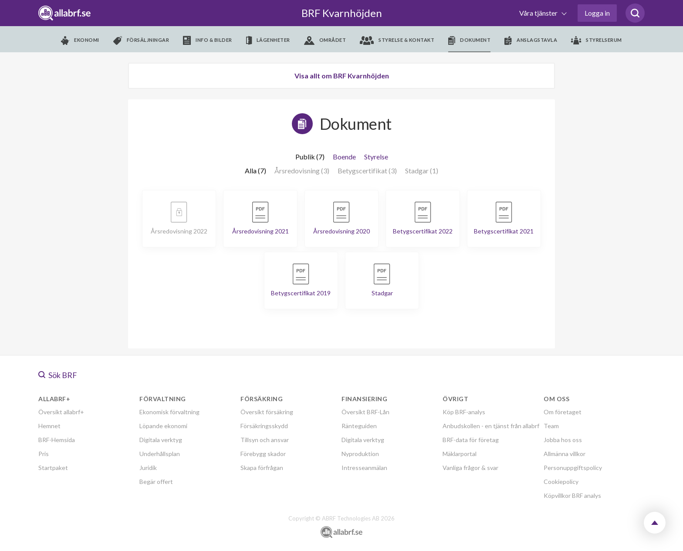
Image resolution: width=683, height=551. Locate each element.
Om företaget (563, 412)
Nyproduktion (360, 453)
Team (551, 425)
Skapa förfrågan (261, 467)
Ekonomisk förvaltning (169, 412)
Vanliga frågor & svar (470, 467)
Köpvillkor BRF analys (572, 495)
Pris (43, 453)
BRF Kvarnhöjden (341, 13)
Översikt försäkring (266, 412)
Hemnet (49, 425)
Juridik (148, 467)
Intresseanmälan (364, 467)
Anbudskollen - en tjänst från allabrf (491, 425)
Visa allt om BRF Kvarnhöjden (341, 75)
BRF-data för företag (471, 439)
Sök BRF (57, 375)
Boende (344, 156)
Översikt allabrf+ (61, 412)
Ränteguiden (359, 425)
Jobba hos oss (563, 439)
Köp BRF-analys (464, 412)
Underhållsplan (159, 453)
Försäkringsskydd (264, 425)
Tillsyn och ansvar (264, 439)
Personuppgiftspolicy (573, 467)
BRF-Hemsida (56, 439)
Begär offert (156, 481)
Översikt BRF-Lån (365, 412)
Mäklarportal (460, 453)
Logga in (597, 13)
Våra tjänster (539, 13)
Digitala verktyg (160, 439)
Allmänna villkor (564, 453)
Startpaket (53, 467)
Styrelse (376, 156)
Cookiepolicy (561, 481)
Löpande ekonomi (163, 425)
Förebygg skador (263, 453)
